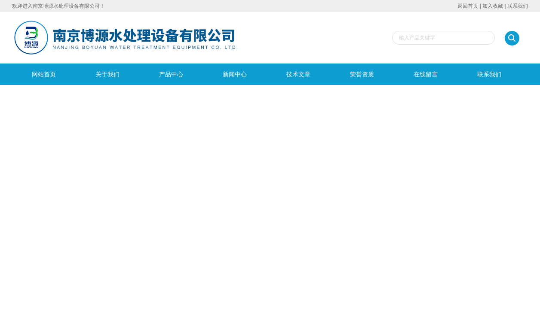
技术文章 (298, 74)
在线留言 (426, 74)
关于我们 (107, 74)
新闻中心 (235, 74)
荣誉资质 (362, 74)
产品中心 (171, 74)
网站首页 (44, 74)
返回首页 (467, 6)
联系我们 (517, 6)
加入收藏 (492, 6)
